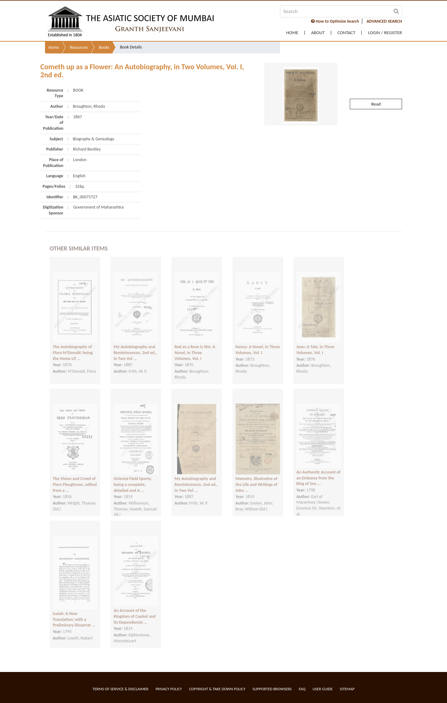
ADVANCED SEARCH (384, 21)
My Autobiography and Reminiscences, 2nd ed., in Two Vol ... (135, 345)
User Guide (323, 689)
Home (292, 33)
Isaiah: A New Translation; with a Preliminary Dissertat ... (74, 612)
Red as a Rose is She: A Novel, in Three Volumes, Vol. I (194, 345)
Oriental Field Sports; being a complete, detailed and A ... (133, 477)
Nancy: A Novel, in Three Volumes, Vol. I (258, 342)
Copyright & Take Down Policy (217, 689)
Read (376, 90)
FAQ (302, 689)
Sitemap (347, 689)
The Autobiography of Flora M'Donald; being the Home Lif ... (73, 345)
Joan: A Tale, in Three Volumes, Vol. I (315, 342)
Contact (346, 33)
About (318, 33)
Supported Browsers (272, 689)
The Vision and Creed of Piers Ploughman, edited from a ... (75, 477)
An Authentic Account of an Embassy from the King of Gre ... (318, 471)
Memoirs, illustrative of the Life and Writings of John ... (257, 477)
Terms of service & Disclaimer (120, 689)
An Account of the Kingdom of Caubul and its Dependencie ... (135, 609)
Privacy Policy (169, 689)
